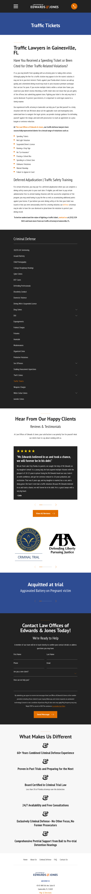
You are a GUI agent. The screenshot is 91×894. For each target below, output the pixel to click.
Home (25, 859)
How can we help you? (21, 680)
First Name (17, 654)
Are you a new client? (21, 672)
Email (48, 663)
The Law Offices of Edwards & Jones (29, 127)
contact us (63, 217)
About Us (33, 859)
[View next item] (56, 505)
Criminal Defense (45, 859)
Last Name (50, 654)
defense (66, 204)
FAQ (55, 859)
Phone (16, 663)
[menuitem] (45, 250)
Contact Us (64, 859)
